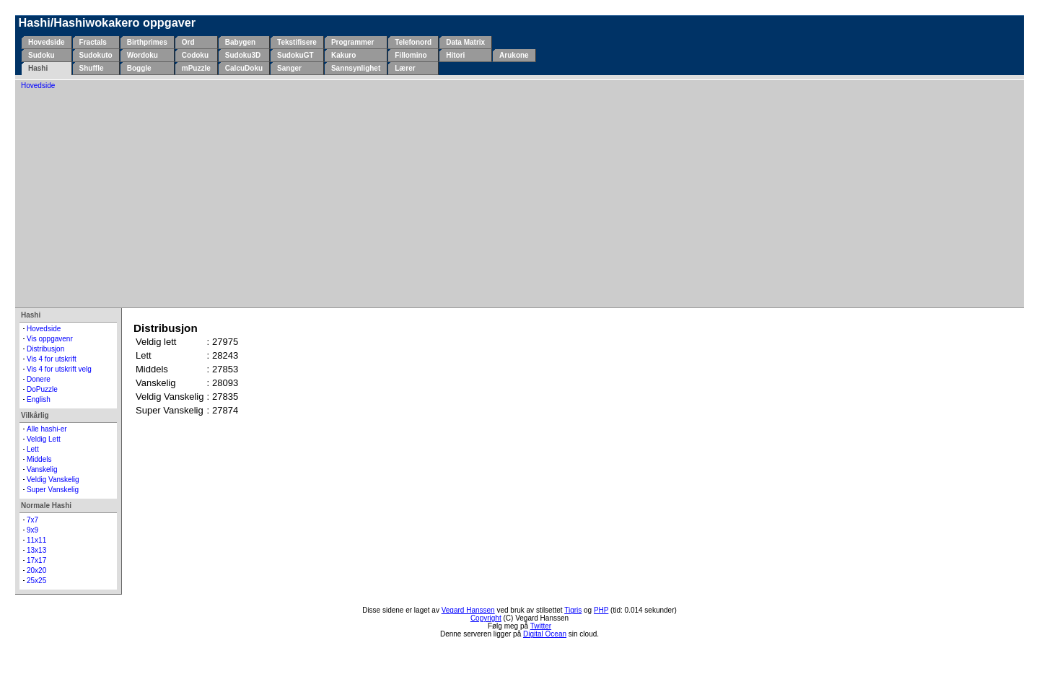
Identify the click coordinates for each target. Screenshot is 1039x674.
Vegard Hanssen (468, 610)
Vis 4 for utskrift (51, 359)
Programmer (352, 42)
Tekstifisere (297, 42)
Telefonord (413, 42)
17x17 (36, 560)
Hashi (38, 68)
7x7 (32, 520)
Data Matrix (465, 42)
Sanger (289, 68)
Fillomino (410, 55)
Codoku (195, 55)
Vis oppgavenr (50, 339)
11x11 (36, 540)
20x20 (36, 570)
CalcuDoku (244, 68)
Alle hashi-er (47, 429)
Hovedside (46, 42)
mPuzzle (196, 68)
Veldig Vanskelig (53, 479)
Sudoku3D (242, 55)
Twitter (540, 626)
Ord (188, 42)
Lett (33, 449)
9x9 (32, 530)
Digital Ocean (544, 634)
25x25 (36, 581)
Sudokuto (96, 55)
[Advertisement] (519, 198)
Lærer (405, 68)
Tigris (573, 610)
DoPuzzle (42, 389)
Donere (39, 379)
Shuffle (91, 68)
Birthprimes (147, 42)
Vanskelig (42, 469)
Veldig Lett (44, 439)
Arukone (514, 55)
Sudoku (41, 55)
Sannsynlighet (355, 68)
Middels (39, 459)
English (39, 399)
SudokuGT (295, 55)
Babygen (240, 42)
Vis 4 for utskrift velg (59, 369)
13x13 (36, 550)
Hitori (455, 55)
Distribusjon (45, 349)
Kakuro (343, 55)
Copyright (485, 618)
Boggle (139, 68)
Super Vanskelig (53, 490)
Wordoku (142, 55)
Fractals (93, 42)
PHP (601, 610)
